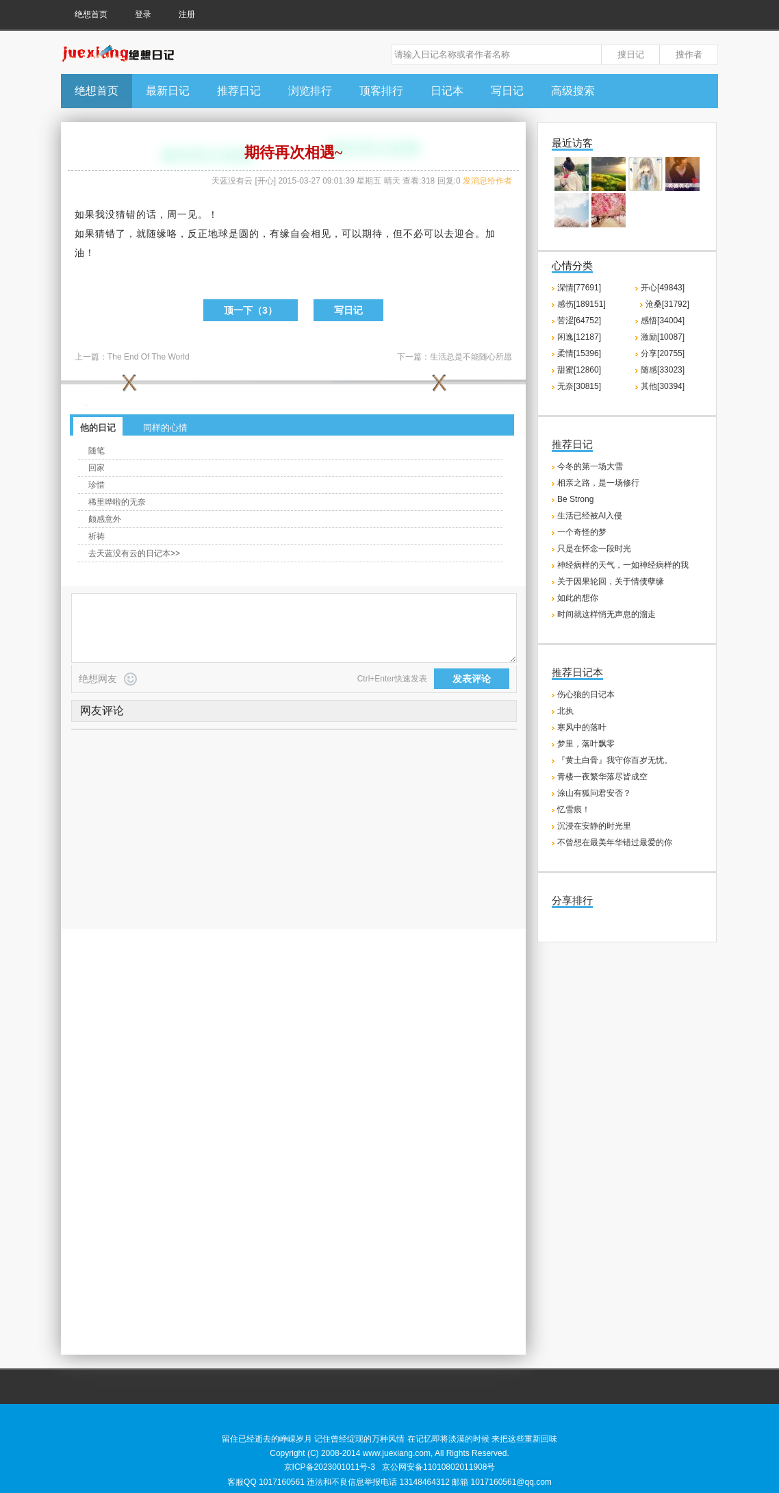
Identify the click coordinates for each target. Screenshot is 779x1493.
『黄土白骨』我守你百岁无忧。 (614, 760)
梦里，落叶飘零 (586, 744)
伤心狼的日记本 (586, 694)
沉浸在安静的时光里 (594, 826)
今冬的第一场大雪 (590, 466)
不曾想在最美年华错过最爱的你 (614, 842)
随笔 (96, 450)
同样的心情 (165, 428)
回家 (96, 468)
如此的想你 (577, 598)
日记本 (447, 91)
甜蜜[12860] (579, 370)
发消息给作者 (487, 181)
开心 (265, 181)
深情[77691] (579, 287)
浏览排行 (310, 91)
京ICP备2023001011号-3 (329, 1467)
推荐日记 (239, 91)
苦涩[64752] (579, 320)
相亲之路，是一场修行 (598, 483)
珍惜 (96, 485)
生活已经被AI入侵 (589, 515)
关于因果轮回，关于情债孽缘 (610, 581)
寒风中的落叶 (581, 727)
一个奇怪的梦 (581, 532)
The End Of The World (148, 357)
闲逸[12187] (579, 337)
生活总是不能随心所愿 (471, 357)
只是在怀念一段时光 (594, 548)
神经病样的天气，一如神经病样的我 (623, 565)
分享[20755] (663, 353)
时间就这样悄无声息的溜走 (606, 614)
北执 (565, 711)
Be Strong (575, 499)
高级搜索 (573, 91)
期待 (372, 233)
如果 (85, 214)
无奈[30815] (579, 386)
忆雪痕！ (573, 809)
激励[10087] (663, 337)
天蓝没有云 (232, 181)
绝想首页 (91, 14)
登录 (143, 14)
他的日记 (98, 428)
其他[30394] (663, 386)
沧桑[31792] (667, 304)
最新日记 (168, 91)
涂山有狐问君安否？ (594, 793)
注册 (187, 14)
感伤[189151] (581, 304)
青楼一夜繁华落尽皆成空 (602, 776)
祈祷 (96, 536)
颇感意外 (104, 519)
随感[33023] (663, 370)
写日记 (507, 91)
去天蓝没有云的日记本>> (134, 553)
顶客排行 (381, 91)
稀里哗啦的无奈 (117, 502)
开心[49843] (663, 287)
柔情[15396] (579, 353)
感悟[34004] (663, 320)
